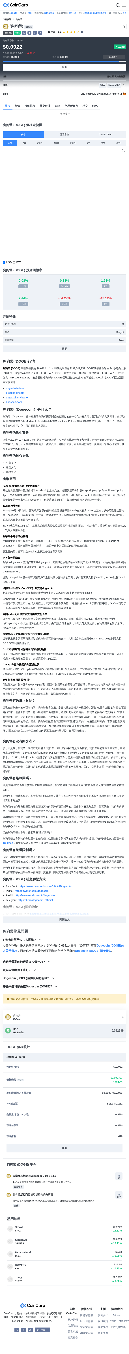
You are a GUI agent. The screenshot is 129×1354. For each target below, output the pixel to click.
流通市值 (64, 134)
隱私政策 (73, 1331)
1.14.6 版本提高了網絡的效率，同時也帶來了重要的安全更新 (42, 1182)
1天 (10, 143)
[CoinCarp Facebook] (23, 1330)
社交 (85, 105)
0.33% (120, 47)
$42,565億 (49, 13)
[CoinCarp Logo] (16, 5)
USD (9, 262)
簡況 (7, 105)
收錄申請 (103, 1321)
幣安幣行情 (86, 1327)
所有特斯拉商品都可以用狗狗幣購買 (30, 1194)
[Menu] (124, 5)
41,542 (13, 13)
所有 (118, 143)
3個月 (56, 143)
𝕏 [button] (24, 33)
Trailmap (8, 843)
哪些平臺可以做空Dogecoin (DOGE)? (30, 986)
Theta (18, 1277)
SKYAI (19, 1227)
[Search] (117, 5)
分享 (63, 113)
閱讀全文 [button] (64, 919)
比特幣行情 (86, 1315)
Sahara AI (21, 1239)
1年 (88, 143)
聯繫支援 (103, 1327)
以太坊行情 (86, 1321)
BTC (19, 262)
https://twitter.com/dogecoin (32, 890)
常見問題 (103, 1333)
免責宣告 (73, 1337)
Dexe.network (23, 1252)
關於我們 (73, 1319)
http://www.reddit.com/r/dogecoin (35, 895)
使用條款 (73, 1325)
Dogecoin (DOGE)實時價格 (93, 950)
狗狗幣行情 (86, 1333)
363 (29, 13)
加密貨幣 (7, 19)
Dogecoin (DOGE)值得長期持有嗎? (29, 978)
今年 (103, 143)
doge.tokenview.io (17, 397)
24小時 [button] (113, 57)
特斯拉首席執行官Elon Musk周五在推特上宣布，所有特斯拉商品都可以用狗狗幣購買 (53, 1200)
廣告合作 (103, 1315)
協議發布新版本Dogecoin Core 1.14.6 (31, 1175)
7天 (24, 143)
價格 (23, 134)
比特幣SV (20, 1265)
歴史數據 (45, 105)
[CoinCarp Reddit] (30, 1330)
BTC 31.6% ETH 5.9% (95, 13)
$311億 (72, 13)
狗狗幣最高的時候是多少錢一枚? (26, 961)
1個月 (40, 143)
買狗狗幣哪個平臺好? (19, 970)
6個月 (73, 143)
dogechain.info (15, 388)
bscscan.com (14, 402)
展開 (64, 67)
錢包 (95, 105)
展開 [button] (64, 1148)
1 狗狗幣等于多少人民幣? (22, 939)
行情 (17, 105)
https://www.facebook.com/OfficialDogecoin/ (45, 886)
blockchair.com (15, 392)
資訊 (57, 105)
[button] (29, 33)
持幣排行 (29, 105)
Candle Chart (105, 134)
